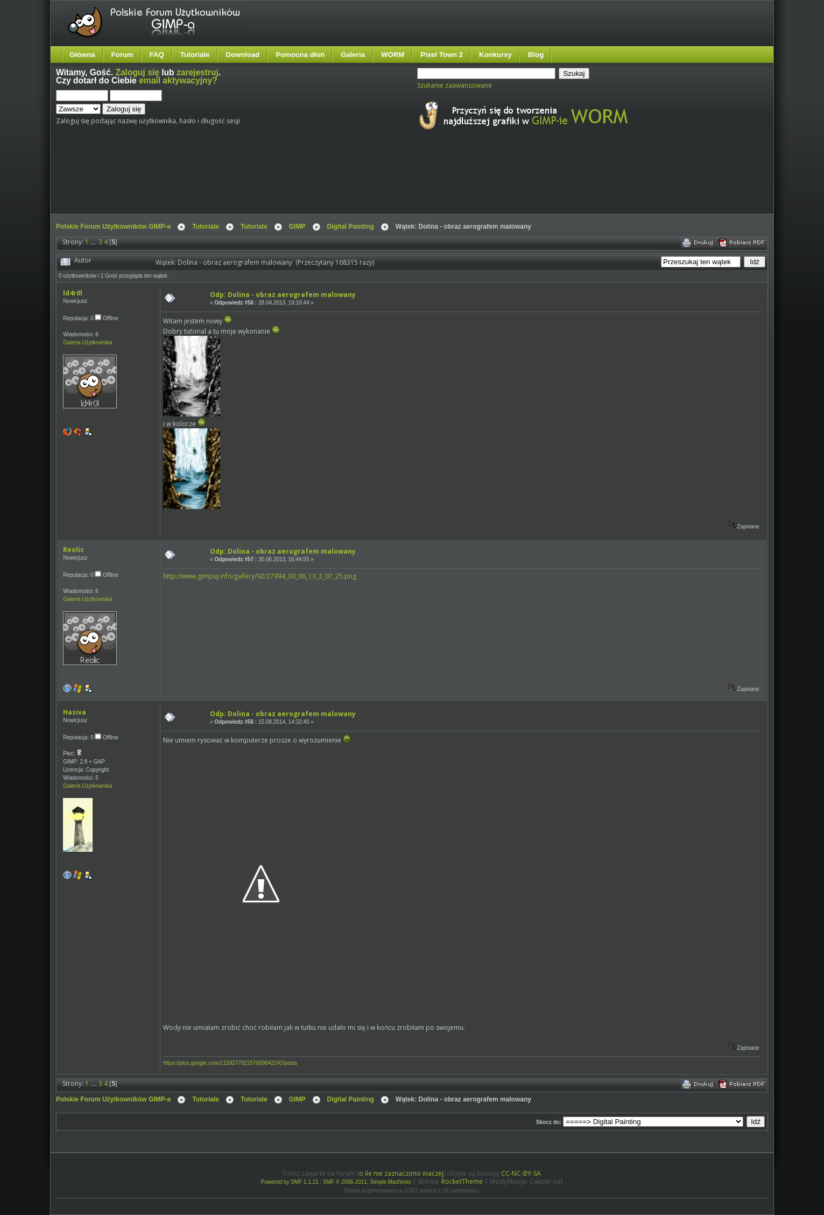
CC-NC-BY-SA (521, 1173)
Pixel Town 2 (441, 55)
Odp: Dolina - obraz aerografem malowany (283, 294)
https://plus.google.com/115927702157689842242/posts (230, 1063)
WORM (392, 55)
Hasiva (74, 712)
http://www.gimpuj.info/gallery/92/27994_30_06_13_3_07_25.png (259, 576)
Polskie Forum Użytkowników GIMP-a (113, 226)
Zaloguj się (137, 72)
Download (242, 55)
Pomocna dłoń (300, 55)
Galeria (353, 55)
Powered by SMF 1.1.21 (290, 1182)
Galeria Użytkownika (87, 342)
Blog (536, 55)
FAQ (157, 55)
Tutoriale (195, 55)
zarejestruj (198, 72)
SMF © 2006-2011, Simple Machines (367, 1182)
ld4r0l (72, 293)
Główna (82, 55)
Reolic (73, 549)
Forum (122, 55)
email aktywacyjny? (178, 80)
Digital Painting (350, 226)
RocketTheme (462, 1181)
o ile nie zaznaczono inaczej (401, 1173)
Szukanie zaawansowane (454, 85)
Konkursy (495, 55)
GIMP (297, 226)
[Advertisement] (258, 182)
